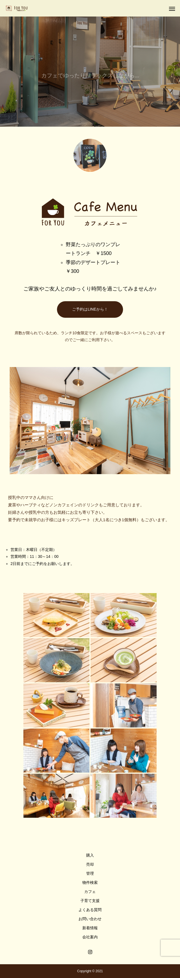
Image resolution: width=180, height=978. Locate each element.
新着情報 (90, 928)
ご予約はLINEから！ (90, 309)
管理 (90, 873)
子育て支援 (90, 900)
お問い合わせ (90, 919)
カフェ (90, 891)
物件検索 (90, 882)
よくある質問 (90, 910)
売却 (90, 864)
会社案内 (90, 937)
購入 (90, 855)
